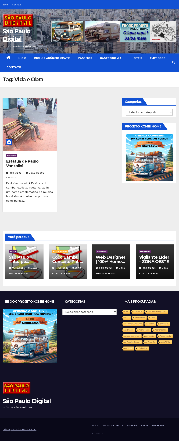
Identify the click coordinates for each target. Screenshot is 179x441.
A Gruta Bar (150, 342)
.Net (126, 311)
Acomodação (144, 330)
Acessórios (164, 324)
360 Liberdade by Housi (157, 311)
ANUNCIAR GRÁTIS (113, 425)
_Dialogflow (142, 348)
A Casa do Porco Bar (133, 324)
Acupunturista (165, 336)
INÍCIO (22, 58)
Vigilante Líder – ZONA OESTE (154, 259)
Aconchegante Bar (132, 336)
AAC (127, 318)
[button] (173, 62)
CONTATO (13, 67)
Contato (16, 4)
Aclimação (129, 330)
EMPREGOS (158, 58)
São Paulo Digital (27, 401)
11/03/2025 (19, 268)
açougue (128, 348)
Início (6, 4)
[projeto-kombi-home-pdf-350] (149, 157)
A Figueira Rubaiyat (133, 342)
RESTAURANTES (60, 252)
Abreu (153, 318)
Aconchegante (160, 330)
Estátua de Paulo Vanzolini (22, 163)
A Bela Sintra (140, 318)
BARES (144, 425)
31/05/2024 (17, 173)
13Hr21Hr (138, 311)
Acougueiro (149, 336)
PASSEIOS (85, 58)
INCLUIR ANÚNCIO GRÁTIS (52, 58)
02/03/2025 (106, 268)
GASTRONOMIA (111, 58)
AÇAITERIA (165, 342)
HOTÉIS (137, 58)
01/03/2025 (149, 268)
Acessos (150, 324)
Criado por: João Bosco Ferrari (19, 429)
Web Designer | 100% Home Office (110, 261)
